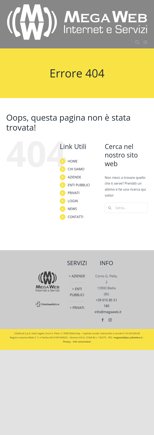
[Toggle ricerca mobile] (137, 42)
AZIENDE (74, 177)
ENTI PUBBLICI (79, 185)
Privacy (66, 341)
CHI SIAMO (76, 169)
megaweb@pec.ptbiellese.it (127, 337)
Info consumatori (82, 341)
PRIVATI (73, 193)
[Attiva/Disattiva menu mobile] (145, 42)
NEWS (72, 209)
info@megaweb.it (108, 312)
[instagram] (110, 320)
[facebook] (102, 320)
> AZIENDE (77, 276)
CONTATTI (75, 217)
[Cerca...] (126, 208)
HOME (73, 161)
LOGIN (73, 201)
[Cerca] (110, 208)
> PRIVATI (77, 307)
